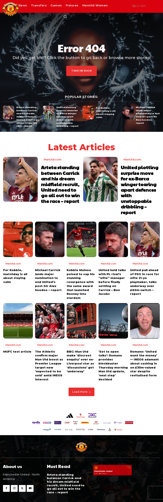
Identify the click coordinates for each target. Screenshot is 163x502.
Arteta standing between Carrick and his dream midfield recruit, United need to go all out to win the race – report (27, 116)
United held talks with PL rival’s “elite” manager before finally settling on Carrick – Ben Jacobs (111, 270)
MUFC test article (17, 339)
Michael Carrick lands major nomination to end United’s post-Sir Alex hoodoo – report (147, 115)
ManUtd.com (52, 158)
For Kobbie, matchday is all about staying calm (108, 112)
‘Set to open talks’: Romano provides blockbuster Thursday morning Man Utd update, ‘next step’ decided (112, 352)
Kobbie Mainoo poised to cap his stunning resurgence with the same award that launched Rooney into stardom (80, 272)
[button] (65, 16)
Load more (81, 378)
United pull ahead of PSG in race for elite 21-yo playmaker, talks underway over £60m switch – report (144, 270)
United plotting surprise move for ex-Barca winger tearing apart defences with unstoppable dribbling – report (67, 116)
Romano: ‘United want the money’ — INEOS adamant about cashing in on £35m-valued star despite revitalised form (144, 350)
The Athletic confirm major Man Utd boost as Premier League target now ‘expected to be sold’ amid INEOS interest (50, 352)
